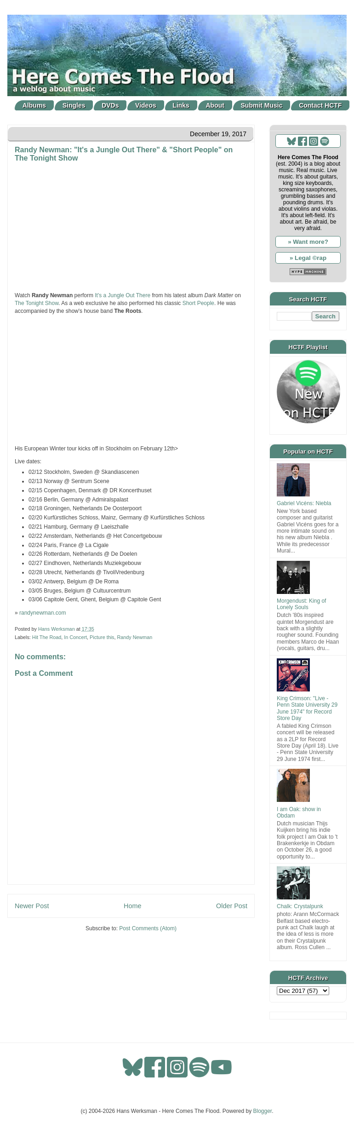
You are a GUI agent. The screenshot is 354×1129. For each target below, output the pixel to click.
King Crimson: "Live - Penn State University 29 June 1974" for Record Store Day (307, 708)
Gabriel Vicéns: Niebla (304, 503)
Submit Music (262, 105)
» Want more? (308, 241)
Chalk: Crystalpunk (300, 906)
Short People (198, 303)
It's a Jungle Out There (122, 295)
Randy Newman (134, 637)
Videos (145, 105)
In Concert (75, 637)
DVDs (110, 105)
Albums (34, 105)
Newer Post (32, 906)
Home (132, 906)
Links (180, 105)
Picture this (102, 637)
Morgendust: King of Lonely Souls (301, 604)
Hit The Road (46, 637)
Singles (74, 105)
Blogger (262, 1111)
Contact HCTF (320, 105)
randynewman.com (42, 613)
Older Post (231, 906)
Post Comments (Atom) (148, 928)
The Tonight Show (36, 303)
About (215, 105)
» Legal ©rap (308, 257)
